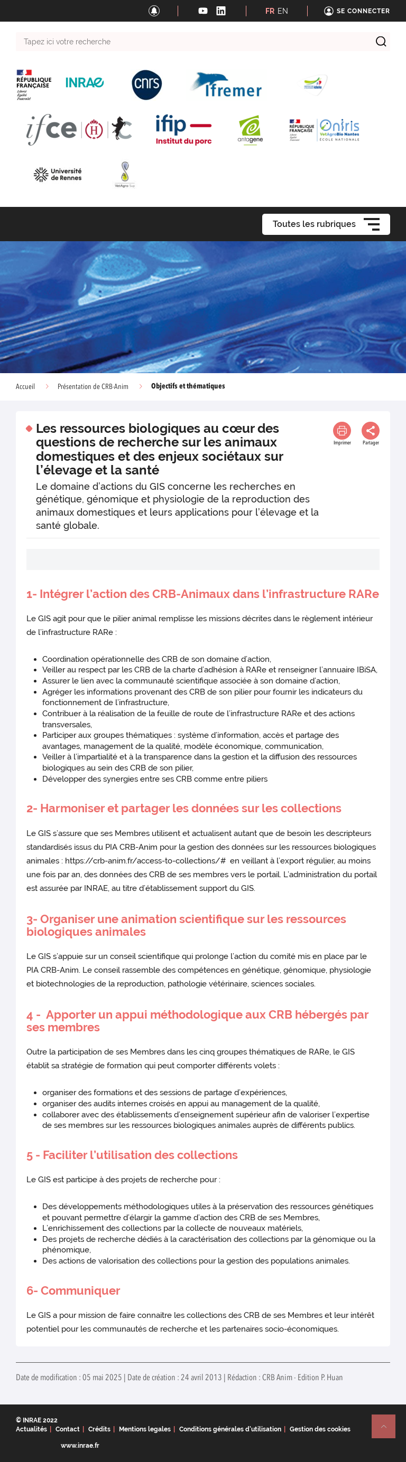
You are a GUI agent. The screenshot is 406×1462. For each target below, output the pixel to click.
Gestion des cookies (320, 1429)
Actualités (31, 1429)
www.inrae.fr (80, 1445)
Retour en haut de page (388, 1430)
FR (269, 11)
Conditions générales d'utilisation (230, 1429)
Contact (68, 1429)
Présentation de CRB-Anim (93, 387)
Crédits (99, 1429)
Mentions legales (145, 1429)
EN (283, 11)
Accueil (25, 387)
